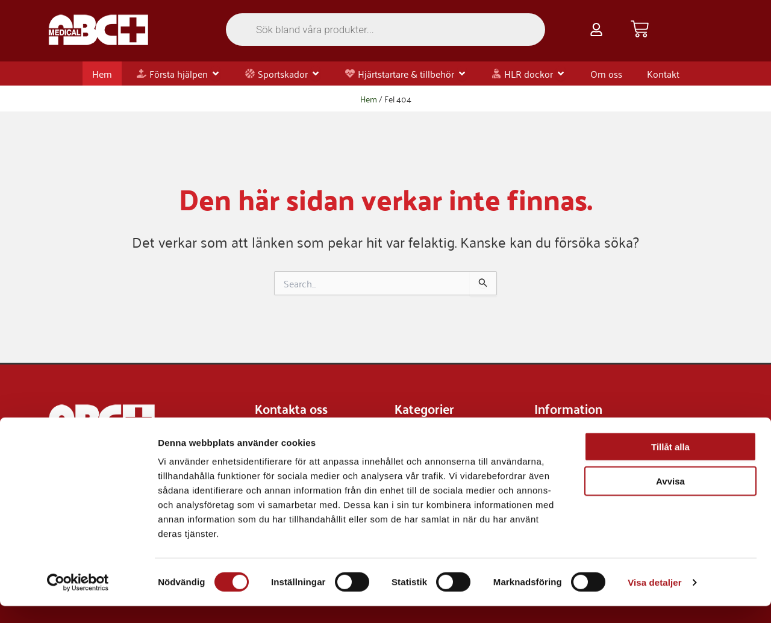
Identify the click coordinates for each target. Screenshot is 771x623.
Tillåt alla (670, 464)
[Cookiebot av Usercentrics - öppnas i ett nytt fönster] (78, 599)
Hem (368, 98)
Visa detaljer (654, 599)
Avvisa (670, 498)
